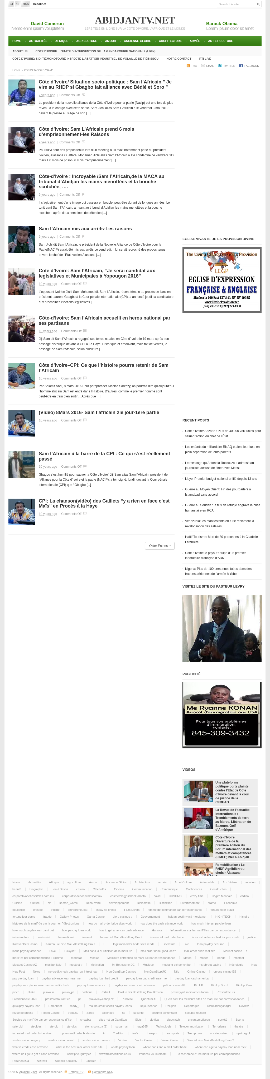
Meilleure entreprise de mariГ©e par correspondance (141, 957)
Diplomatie (144, 902)
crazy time (197, 896)
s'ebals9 (73, 1012)
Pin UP (198, 985)
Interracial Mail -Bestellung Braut (121, 937)
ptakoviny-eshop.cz (101, 999)
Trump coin (194, 1033)
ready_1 (75, 1005)
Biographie (37, 889)
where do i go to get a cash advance (35, 1053)
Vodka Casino (144, 1040)
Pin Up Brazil (219, 985)
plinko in (48, 992)
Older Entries (158, 546)
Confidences (194, 889)
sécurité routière (195, 1012)
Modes (204, 957)
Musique (148, 964)
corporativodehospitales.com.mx (33, 896)
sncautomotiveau (199, 1019)
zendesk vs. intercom (152, 1053)
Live (186, 944)
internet (87, 937)
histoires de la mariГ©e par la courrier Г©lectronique (45, 923)
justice (252, 937)
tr (104, 1033)
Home (16, 41)
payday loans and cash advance (134, 985)
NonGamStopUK (155, 971)
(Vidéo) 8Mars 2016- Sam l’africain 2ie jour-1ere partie (99, 412)
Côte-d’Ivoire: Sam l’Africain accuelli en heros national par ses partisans (104, 320)
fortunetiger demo (23, 916)
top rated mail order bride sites (32, 1033)
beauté (16, 889)
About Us (19, 51)
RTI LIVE (205, 58)
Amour (110, 41)
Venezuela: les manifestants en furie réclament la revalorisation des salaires (219, 523)
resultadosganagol (219, 1005)
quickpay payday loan (26, 1005)
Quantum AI (148, 999)
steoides (36, 1026)
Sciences (108, 1012)
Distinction (165, 902)
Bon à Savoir (59, 889)
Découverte (93, 902)
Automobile (207, 882)
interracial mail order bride (167, 937)
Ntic (176, 971)
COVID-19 (175, 896)
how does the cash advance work (161, 923)
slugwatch (173, 1019)
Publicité (127, 999)
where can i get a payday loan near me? (221, 1047)
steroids (72, 1026)
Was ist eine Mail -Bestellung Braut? (210, 1040)
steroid (54, 1026)
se (123, 1012)
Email (210, 65)
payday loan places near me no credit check (40, 985)
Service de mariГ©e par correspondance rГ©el (42, 1019)
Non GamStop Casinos (121, 971)
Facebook (251, 65)
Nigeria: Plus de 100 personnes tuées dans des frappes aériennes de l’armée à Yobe (218, 571)
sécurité (138, 1012)
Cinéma (119, 889)
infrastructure (20, 937)
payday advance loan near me (61, 978)
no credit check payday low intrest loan (73, 971)
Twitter (229, 65)
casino (80, 889)
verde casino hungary (26, 1040)
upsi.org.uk (244, 1033)
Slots (138, 1019)
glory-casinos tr (123, 916)
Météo (188, 957)
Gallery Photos (69, 916)
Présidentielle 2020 (24, 999)
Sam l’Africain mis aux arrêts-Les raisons (85, 228)
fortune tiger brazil (222, 909)
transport (152, 1033)
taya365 (142, 1026)
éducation (18, 909)
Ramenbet (55, 1005)
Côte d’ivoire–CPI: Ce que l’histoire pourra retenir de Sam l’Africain (103, 368)
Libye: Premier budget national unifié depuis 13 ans (221, 479)
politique (87, 992)
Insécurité (43, 937)
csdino (244, 896)
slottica (154, 1019)
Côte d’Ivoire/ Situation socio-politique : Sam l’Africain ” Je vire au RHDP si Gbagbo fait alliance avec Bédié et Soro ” (105, 84)
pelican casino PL (174, 985)
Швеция (90, 1060)
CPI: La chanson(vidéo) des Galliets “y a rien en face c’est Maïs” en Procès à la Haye (104, 503)
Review (244, 1005)
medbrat (76, 957)
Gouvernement (150, 916)
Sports (239, 1019)
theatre (238, 1026)
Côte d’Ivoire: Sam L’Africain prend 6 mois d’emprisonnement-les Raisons (86, 131)
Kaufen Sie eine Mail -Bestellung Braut (70, 944)
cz (49, 902)
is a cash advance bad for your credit (215, 937)
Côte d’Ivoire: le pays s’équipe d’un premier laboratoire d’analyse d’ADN (215, 555)
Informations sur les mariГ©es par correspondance (202, 930)
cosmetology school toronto (128, 896)
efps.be (38, 909)
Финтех (42, 1060)
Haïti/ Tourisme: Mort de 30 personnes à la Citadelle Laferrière (221, 539)
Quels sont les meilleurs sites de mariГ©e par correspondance (204, 999)
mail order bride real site (199, 951)
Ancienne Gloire (137, 41)
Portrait (105, 992)
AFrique (62, 41)
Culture (35, 902)
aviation (250, 882)
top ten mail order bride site (77, 1033)
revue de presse (22, 1012)
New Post (18, 971)
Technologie (163, 1026)
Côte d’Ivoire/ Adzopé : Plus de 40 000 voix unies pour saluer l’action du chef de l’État (223, 433)
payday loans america (91, 985)
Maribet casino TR (235, 951)
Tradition (118, 1033)
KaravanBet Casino (24, 944)
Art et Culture (220, 41)
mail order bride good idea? (158, 951)
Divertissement (190, 902)
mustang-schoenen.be (176, 964)
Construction (218, 889)
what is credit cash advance (30, 1047)
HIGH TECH (223, 916)
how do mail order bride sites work (110, 923)
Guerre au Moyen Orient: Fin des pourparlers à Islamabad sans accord (218, 491)
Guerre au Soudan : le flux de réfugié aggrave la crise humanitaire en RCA (222, 507)
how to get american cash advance (121, 930)
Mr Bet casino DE (123, 964)
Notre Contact (178, 58)
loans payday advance (26, 951)
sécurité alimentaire (164, 1012)
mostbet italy (53, 964)
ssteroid (17, 1026)
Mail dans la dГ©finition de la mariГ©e (108, 951)
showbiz (85, 1019)
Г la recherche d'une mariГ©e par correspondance (207, 1053)
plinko (31, 992)
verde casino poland (61, 1040)
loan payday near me (210, 944)
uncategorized (219, 1033)
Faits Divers (131, 909)
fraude (47, 916)
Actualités (38, 41)
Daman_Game (68, 902)
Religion (171, 1005)
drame (212, 902)
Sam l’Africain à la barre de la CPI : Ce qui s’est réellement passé (104, 456)
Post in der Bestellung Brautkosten (140, 992)
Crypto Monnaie (222, 896)
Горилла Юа (20, 1060)
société (222, 1019)
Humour (157, 930)
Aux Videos (230, 882)
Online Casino (196, 971)
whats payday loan (123, 1047)
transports (172, 1033)
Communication (142, 889)
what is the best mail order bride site (79, 1047)
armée (195, 41)
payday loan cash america (192, 978)
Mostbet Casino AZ (24, 964)
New (254, 964)
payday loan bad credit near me (146, 978)
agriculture (86, 41)
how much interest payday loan (211, 923)
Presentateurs (226, 992)
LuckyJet (69, 951)
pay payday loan (22, 978)
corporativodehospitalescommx (82, 896)
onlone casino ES (225, 971)
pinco (15, 992)
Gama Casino (96, 916)
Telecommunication (192, 1026)
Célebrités (99, 889)
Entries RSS (76, 1071)
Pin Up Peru (244, 985)
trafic (135, 1033)
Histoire (244, 916)
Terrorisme (219, 1026)
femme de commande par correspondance (175, 909)
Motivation (97, 964)
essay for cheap (105, 909)
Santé (90, 1012)
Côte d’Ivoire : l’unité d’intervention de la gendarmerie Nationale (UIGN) (95, 51)
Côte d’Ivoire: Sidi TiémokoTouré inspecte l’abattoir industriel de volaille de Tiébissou (85, 58)
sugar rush (122, 1026)
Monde (220, 957)
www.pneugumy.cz (79, 1053)
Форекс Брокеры (66, 1060)
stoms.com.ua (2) (96, 1026)
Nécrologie (236, 964)
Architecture (170, 41)
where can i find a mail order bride (165, 1047)
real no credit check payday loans (110, 1005)
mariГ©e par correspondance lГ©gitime (37, 957)
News (36, 971)
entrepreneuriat (78, 909)
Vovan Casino (170, 1040)
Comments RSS (102, 1071)
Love (52, 951)
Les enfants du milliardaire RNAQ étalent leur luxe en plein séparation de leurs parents (222, 449)
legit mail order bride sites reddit (133, 944)
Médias (94, 957)
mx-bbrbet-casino (210, 964)
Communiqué (169, 889)
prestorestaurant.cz (57, 999)
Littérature (169, 944)
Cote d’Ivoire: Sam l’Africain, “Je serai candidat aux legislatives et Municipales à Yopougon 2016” (97, 273)
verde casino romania (96, 1040)
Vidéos (122, 1040)
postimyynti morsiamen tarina (190, 992)
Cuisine (17, 902)
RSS (194, 65)
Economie (230, 902)
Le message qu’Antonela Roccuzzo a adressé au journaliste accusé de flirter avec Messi (219, 465)
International (66, 937)
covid (157, 896)
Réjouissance (148, 1005)
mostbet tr (76, 964)
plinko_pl (67, 992)
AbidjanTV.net (135, 20)
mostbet (239, 957)
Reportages (191, 1005)
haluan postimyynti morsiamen (187, 916)
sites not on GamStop (113, 1019)
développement (119, 902)
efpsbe (55, 909)
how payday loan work (76, 930)
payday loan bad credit (103, 978)
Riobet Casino (50, 1012)
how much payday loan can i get (33, 930)
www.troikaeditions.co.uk (115, 1053)
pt (79, 999)
